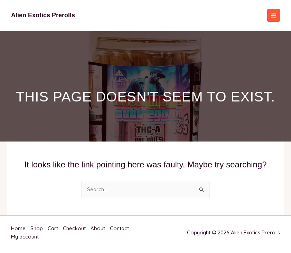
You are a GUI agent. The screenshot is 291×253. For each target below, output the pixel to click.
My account (25, 236)
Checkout (74, 228)
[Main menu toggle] (273, 15)
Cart (53, 228)
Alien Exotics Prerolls (43, 15)
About (98, 228)
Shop (36, 228)
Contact (119, 228)
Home (18, 228)
